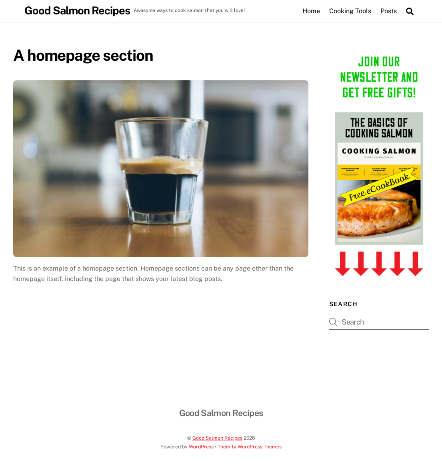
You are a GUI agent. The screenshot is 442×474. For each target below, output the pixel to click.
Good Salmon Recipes (217, 438)
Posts (388, 11)
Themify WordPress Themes (250, 447)
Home (311, 11)
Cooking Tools (350, 11)
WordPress (201, 447)
